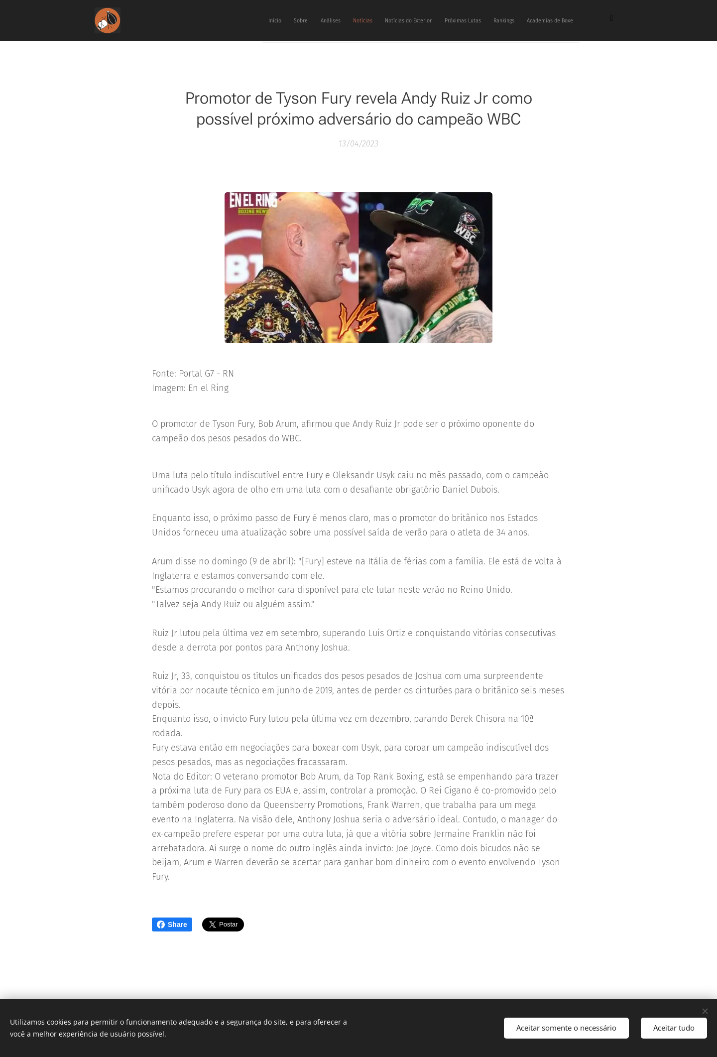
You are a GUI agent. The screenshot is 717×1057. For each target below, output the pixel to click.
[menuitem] (434, 20)
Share (172, 924)
